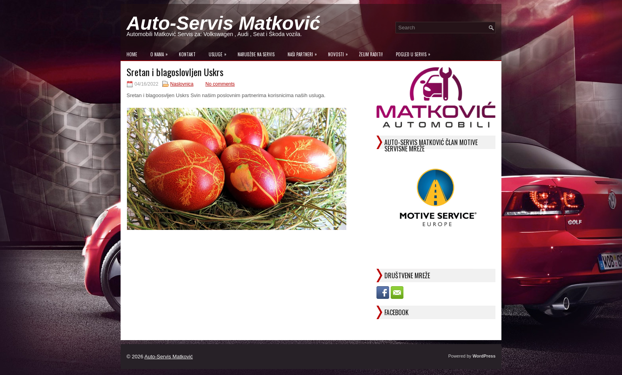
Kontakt (187, 54)
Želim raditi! (371, 54)
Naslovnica (182, 84)
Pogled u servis (415, 52)
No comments (220, 84)
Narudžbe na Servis (256, 54)
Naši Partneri (304, 52)
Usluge (219, 52)
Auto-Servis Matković (223, 23)
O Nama (161, 52)
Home (132, 54)
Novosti (340, 52)
